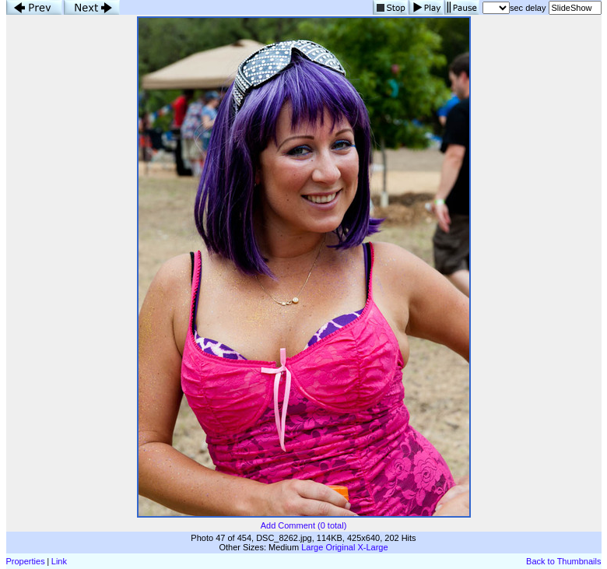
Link (59, 561)
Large (312, 547)
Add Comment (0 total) (304, 525)
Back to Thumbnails (563, 561)
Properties (25, 561)
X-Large (372, 547)
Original (340, 547)
